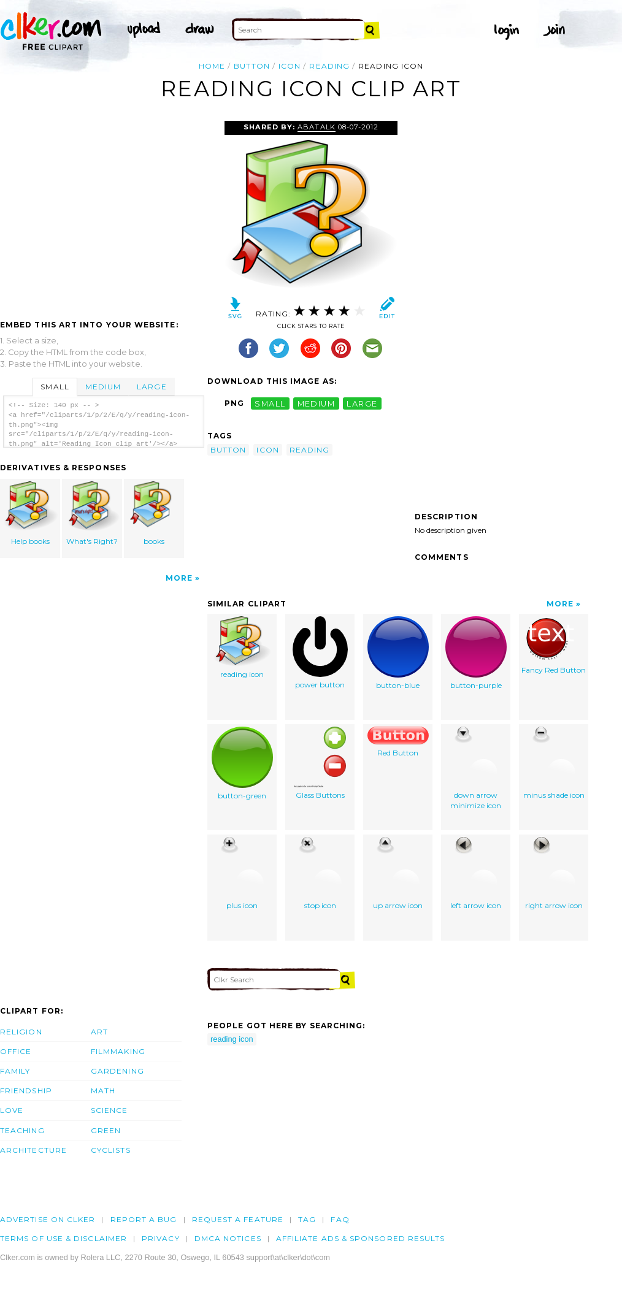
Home (212, 66)
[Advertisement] (103, 213)
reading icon (242, 647)
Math (103, 1090)
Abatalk (316, 127)
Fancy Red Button (553, 645)
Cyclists (111, 1150)
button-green (242, 763)
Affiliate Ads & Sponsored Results (360, 1238)
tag (307, 1219)
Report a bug (143, 1219)
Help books (30, 513)
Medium (103, 386)
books (154, 513)
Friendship (26, 1090)
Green (106, 1130)
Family (15, 1071)
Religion (21, 1031)
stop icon (320, 873)
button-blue (398, 653)
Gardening (117, 1071)
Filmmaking (118, 1051)
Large (151, 386)
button (251, 66)
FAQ (340, 1219)
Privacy (161, 1238)
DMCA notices (227, 1238)
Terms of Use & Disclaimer (63, 1238)
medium (317, 403)
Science (109, 1110)
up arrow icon (398, 873)
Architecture (33, 1150)
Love (11, 1110)
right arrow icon (554, 873)
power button (320, 652)
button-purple (476, 653)
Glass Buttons (320, 763)
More (179, 578)
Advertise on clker (47, 1219)
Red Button (398, 742)
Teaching (22, 1130)
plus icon (242, 873)
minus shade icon (554, 763)
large (362, 403)
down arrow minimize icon (475, 768)
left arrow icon (475, 873)
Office (15, 1051)
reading (329, 66)
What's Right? (92, 513)
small (270, 403)
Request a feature (237, 1219)
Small (54, 386)
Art (99, 1031)
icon (289, 66)
